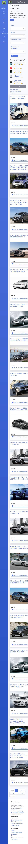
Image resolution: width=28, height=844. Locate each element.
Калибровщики (16, 822)
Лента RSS (18, 87)
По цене (12, 93)
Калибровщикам (17, 832)
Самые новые (14, 89)
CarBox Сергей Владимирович (17, 81)
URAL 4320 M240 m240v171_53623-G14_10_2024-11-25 (17, 721)
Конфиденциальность (17, 838)
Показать (15, 56)
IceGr (15, 67)
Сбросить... (22, 56)
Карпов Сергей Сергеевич (17, 75)
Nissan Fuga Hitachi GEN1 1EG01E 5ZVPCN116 (19, 271)
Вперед (12, 796)
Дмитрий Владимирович (20, 63)
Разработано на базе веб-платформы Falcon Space (17, 813)
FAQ (13, 830)
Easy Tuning (21, 2)
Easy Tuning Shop (16, 809)
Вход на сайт (16, 825)
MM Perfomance (17, 71)
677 (23, 793)
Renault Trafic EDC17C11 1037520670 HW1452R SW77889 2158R (18, 202)
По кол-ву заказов (15, 91)
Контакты (15, 839)
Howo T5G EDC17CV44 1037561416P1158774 (18, 98)
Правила (14, 834)
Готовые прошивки (17, 823)
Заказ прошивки (17, 820)
